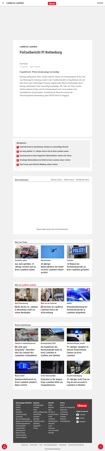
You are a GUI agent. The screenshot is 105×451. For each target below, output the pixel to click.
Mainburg (36, 419)
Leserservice (64, 412)
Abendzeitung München (23, 423)
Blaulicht (51, 407)
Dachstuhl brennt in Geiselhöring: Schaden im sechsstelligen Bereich (44, 147)
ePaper (62, 405)
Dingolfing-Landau (38, 421)
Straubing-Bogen (38, 405)
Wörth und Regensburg (40, 412)
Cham (35, 410)
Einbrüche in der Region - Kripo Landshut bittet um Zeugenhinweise (52, 382)
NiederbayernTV (21, 430)
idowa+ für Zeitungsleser (67, 407)
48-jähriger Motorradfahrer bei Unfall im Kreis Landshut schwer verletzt (45, 160)
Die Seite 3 (51, 412)
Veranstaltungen (65, 421)
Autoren (18, 405)
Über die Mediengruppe (23, 419)
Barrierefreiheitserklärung (76, 445)
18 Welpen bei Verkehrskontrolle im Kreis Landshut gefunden (78, 267)
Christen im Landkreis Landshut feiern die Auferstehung (52, 310)
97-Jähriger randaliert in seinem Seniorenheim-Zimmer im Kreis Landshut (77, 351)
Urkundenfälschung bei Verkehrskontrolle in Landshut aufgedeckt (77, 310)
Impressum (24, 445)
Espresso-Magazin (21, 437)
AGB (40, 445)
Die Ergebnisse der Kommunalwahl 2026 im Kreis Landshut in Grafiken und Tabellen (51, 351)
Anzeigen (63, 417)
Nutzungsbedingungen (50, 445)
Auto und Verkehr (53, 430)
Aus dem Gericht (53, 414)
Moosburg (36, 423)
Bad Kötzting (37, 414)
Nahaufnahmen (53, 421)
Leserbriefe (19, 417)
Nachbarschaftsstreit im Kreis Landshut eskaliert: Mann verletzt (26, 382)
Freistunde (51, 419)
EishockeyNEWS (21, 426)
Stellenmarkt (64, 414)
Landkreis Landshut (15, 3)
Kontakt (18, 407)
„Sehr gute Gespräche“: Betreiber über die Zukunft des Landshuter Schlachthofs (26, 351)
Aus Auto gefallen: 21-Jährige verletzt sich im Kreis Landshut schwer (44, 151)
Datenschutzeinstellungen (52, 449)
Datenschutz (34, 445)
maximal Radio (20, 428)
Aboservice (63, 410)
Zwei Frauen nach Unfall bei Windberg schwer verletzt (39, 164)
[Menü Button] (3, 3)
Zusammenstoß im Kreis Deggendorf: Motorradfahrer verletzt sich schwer (45, 156)
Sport (50, 410)
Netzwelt (51, 433)
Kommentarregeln (21, 414)
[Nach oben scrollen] (100, 446)
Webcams (63, 419)
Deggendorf (37, 426)
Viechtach (36, 417)
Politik (50, 417)
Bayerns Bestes (20, 433)
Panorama (51, 428)
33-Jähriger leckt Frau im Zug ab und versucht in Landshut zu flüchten (78, 382)
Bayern (50, 405)
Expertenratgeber (21, 435)
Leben (50, 426)
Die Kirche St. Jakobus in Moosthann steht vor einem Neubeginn (26, 310)
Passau (35, 428)
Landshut (36, 407)
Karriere (18, 410)
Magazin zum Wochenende (24, 421)
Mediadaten (63, 445)
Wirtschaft (51, 423)
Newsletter (19, 412)
